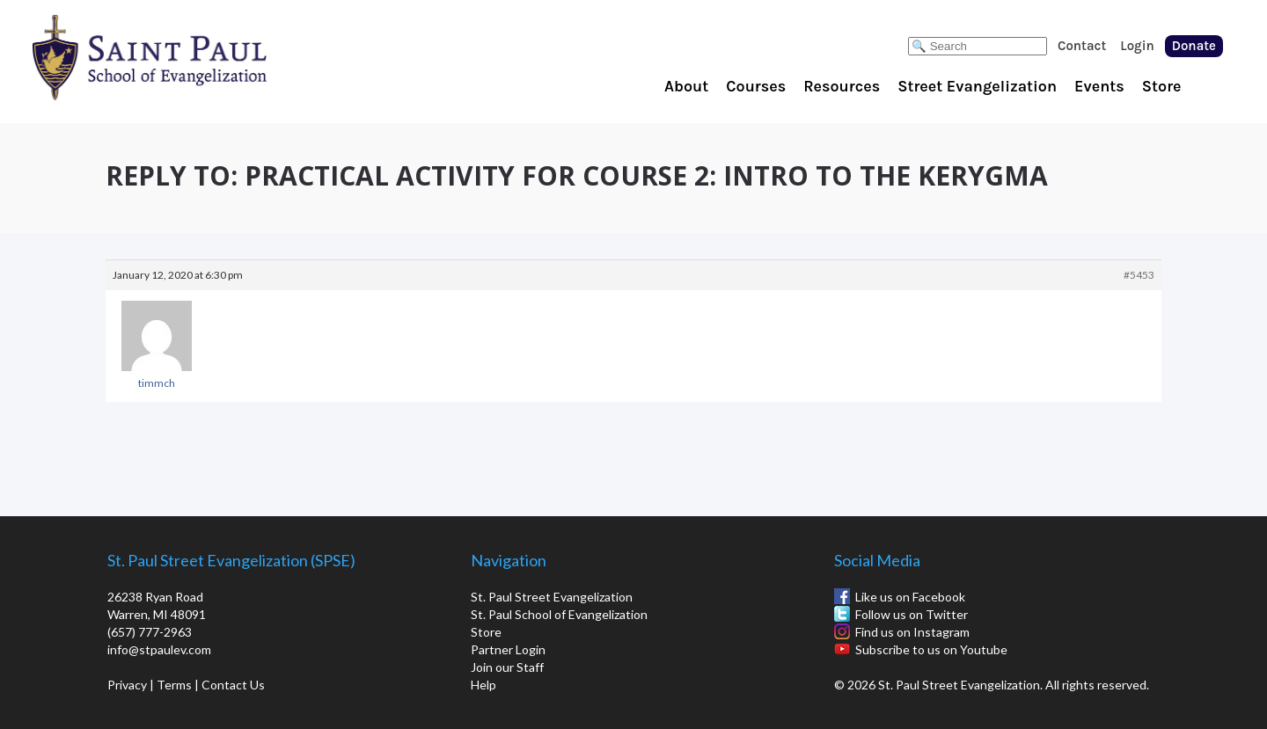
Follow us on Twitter (911, 614)
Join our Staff (507, 667)
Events (1099, 86)
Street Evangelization (977, 86)
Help (483, 684)
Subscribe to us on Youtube (931, 649)
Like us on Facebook (910, 596)
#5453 (1139, 274)
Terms (174, 684)
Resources (841, 86)
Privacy (127, 684)
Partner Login (508, 649)
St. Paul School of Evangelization (185, 57)
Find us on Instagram (912, 631)
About (686, 86)
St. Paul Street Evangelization (552, 596)
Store (1162, 86)
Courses (756, 86)
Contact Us (233, 684)
